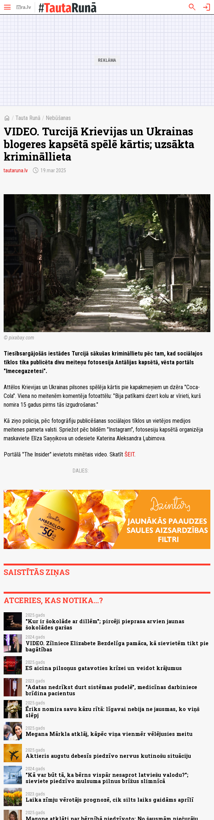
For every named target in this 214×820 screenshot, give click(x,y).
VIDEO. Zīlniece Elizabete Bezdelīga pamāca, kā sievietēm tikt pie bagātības (117, 646)
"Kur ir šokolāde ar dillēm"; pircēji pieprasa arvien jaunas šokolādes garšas (105, 624)
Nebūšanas (58, 117)
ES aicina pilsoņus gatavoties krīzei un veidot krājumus (104, 668)
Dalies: (81, 471)
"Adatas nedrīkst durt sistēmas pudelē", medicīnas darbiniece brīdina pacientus (111, 690)
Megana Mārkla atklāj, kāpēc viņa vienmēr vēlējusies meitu (109, 733)
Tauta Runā (28, 117)
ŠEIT (129, 454)
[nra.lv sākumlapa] (23, 7)
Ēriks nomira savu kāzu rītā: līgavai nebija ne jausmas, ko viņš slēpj (112, 712)
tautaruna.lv (16, 170)
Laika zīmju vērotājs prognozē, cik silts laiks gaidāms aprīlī (110, 799)
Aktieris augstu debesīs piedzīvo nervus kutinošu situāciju (108, 755)
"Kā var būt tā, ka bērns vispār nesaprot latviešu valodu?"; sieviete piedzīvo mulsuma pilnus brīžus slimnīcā (107, 778)
